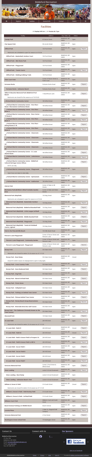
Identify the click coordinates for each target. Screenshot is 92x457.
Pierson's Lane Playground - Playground (19, 245)
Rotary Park (9, 250)
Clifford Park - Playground (14, 65)
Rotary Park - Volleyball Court (16, 288)
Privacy (42, 455)
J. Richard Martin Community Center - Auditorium (22, 181)
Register (18, 21)
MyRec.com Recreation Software (80, 455)
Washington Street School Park (15, 420)
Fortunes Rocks (10, 84)
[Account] (85, 21)
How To (57, 455)
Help (49, 455)
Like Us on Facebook (76, 450)
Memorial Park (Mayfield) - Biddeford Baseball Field (23, 207)
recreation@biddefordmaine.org (17, 442)
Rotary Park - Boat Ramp (14, 257)
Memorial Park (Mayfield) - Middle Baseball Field (22, 217)
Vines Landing (9, 370)
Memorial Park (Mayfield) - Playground (19, 221)
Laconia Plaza (9, 410)
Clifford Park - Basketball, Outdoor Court (19, 56)
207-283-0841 (12, 444)
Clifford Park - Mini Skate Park (16, 61)
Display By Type (53, 31)
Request (84, 48)
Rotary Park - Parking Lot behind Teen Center (21, 292)
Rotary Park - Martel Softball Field (17, 278)
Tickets (74, 21)
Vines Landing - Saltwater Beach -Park (19, 379)
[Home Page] (7, 21)
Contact (61, 21)
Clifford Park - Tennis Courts (15, 70)
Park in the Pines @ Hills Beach (15, 231)
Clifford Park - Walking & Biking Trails (18, 75)
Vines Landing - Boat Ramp (15, 375)
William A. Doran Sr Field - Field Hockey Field (20, 392)
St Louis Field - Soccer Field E (15, 356)
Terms (34, 455)
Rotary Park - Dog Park (13, 274)
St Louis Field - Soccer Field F (15, 361)
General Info (46, 21)
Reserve (84, 245)
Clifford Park (9, 49)
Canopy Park (9, 39)
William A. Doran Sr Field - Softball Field (19, 396)
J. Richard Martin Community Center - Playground (22, 169)
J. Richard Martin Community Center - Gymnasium (22, 177)
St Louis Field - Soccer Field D (15, 351)
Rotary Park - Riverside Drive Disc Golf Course (21, 306)
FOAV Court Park (10, 79)
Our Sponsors (67, 431)
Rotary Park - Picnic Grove (14, 283)
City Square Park (10, 44)
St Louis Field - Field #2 (13, 333)
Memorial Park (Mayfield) (13, 195)
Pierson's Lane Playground (13, 235)
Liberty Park (9, 186)
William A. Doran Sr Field (13, 384)
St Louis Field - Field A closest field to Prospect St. (22, 337)
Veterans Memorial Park (13, 365)
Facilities (32, 21)
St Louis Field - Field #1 (13, 328)
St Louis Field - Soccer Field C (15, 347)
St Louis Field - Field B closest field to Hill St (20, 342)
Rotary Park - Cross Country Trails (17, 264)
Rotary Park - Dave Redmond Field (17, 269)
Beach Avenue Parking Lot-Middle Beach (18, 406)
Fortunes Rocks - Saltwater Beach (17, 89)
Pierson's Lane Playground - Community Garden (22, 240)
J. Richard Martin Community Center (17, 101)
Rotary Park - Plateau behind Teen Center (20, 297)
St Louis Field (9, 321)
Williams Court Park (11, 401)
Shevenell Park (9, 316)
